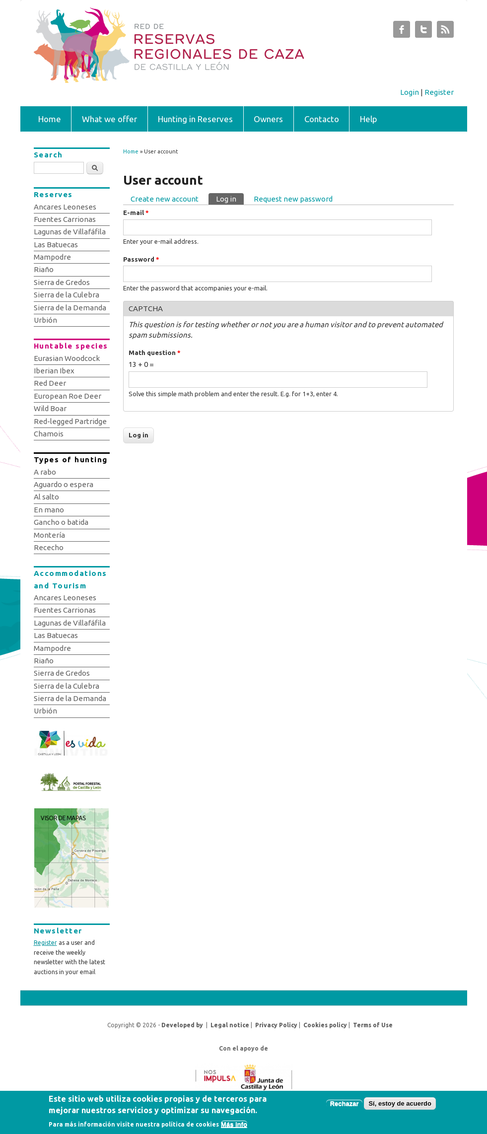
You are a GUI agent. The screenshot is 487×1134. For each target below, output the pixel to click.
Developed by (182, 1025)
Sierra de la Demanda (70, 307)
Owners (268, 119)
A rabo (45, 472)
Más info (234, 1128)
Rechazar (344, 1107)
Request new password (293, 199)
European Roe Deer (67, 396)
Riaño (44, 269)
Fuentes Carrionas (65, 219)
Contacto (321, 119)
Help (368, 119)
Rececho (49, 547)
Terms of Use (373, 1025)
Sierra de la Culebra (66, 294)
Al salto (46, 497)
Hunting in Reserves (195, 119)
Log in (230, 198)
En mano (49, 509)
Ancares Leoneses (65, 207)
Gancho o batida (61, 522)
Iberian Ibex (54, 370)
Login (409, 92)
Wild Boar (50, 408)
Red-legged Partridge (70, 421)
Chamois (49, 433)
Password (141, 259)
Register (439, 92)
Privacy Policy (276, 1025)
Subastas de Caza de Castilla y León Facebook (401, 32)
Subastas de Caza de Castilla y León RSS (445, 32)
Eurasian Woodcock (67, 358)
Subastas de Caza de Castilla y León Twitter (423, 32)
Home (49, 119)
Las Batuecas (56, 244)
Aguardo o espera (63, 484)
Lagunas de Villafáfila (70, 231)
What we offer (109, 119)
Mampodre (52, 257)
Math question (155, 352)
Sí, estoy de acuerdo (399, 1107)
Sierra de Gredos (62, 282)
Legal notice (229, 1025)
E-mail (136, 212)
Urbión (45, 320)
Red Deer (50, 383)
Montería (49, 535)
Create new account (165, 199)
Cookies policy (325, 1025)
